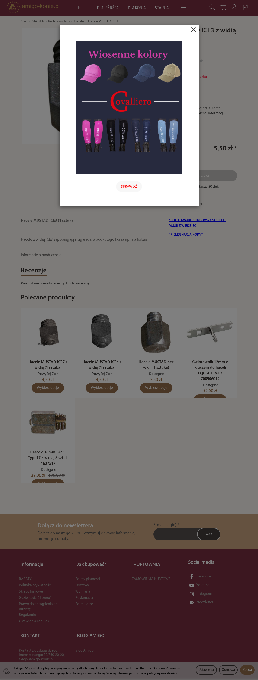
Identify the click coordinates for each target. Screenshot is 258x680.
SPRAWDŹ (129, 187)
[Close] (193, 29)
